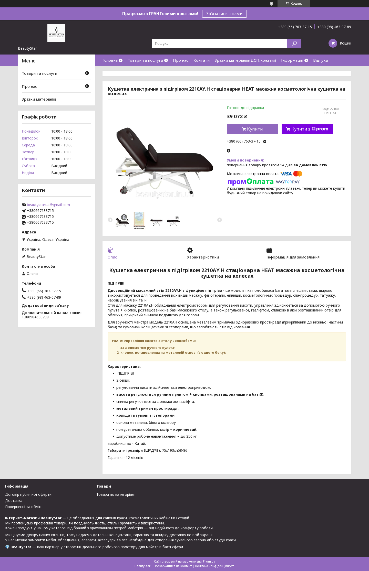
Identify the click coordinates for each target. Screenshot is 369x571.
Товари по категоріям (115, 494)
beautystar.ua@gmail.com (48, 204)
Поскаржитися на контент (173, 566)
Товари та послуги (145, 60)
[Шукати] (294, 43)
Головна (110, 60)
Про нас (180, 60)
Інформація (292, 60)
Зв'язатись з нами (224, 13)
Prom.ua (209, 561)
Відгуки (320, 60)
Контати (201, 60)
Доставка (13, 500)
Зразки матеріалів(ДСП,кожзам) (245, 60)
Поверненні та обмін (23, 506)
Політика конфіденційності (214, 566)
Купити (255, 129)
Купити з (309, 129)
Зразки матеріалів (39, 99)
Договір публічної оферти (28, 494)
